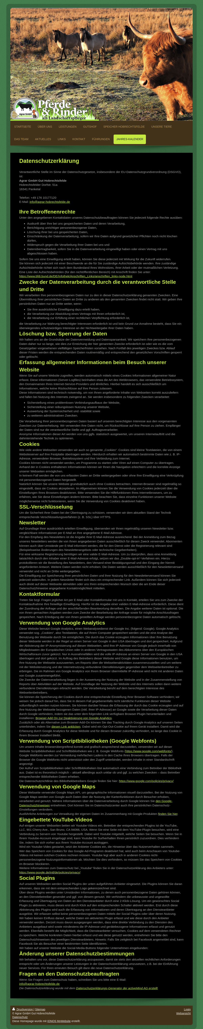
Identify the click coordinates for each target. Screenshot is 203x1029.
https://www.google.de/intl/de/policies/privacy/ (49, 872)
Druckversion (23, 1009)
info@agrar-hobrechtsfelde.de (50, 201)
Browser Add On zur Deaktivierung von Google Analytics (73, 718)
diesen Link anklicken (66, 726)
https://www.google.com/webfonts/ (148, 751)
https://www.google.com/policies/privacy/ (146, 781)
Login (187, 1009)
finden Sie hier (168, 813)
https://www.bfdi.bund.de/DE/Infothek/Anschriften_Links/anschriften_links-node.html (75, 276)
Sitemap (40, 1009)
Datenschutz (20, 1017)
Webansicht (183, 1013)
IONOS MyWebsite (59, 1021)
